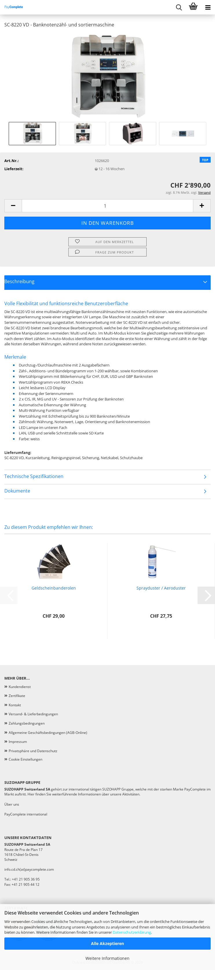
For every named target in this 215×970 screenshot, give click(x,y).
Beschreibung (19, 281)
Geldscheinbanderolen (54, 588)
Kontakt (15, 705)
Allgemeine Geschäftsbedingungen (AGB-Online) (48, 732)
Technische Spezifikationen (33, 476)
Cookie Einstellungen (25, 759)
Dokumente (17, 491)
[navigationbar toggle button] (208, 7)
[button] (13, 205)
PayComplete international (25, 814)
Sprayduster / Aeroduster (161, 588)
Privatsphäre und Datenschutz (33, 750)
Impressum (18, 741)
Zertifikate (17, 695)
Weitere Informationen (107, 958)
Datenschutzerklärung (132, 932)
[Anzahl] (107, 205)
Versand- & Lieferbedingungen (33, 714)
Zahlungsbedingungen (27, 723)
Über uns (11, 804)
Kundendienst (20, 686)
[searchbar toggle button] (179, 7)
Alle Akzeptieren (107, 943)
